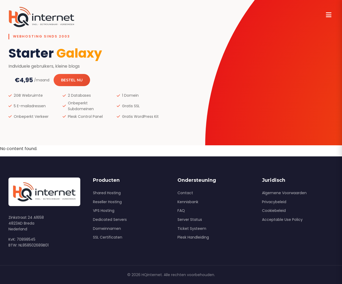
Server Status (189, 219)
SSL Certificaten (107, 237)
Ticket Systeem (191, 228)
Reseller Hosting (107, 201)
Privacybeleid (274, 201)
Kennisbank (187, 201)
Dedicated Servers (110, 219)
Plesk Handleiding (193, 237)
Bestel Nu (72, 80)
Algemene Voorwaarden (284, 192)
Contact (185, 192)
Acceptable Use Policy (282, 219)
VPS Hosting (103, 210)
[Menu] (328, 15)
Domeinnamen (107, 228)
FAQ (181, 210)
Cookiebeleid (274, 210)
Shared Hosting (107, 192)
